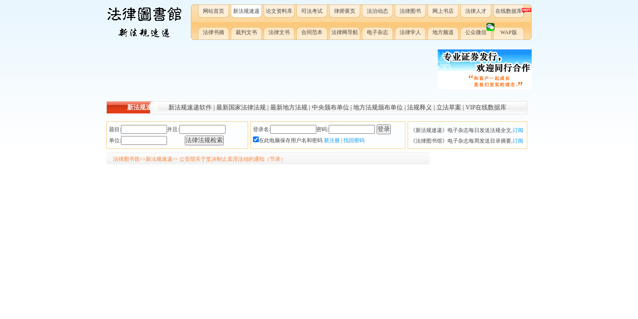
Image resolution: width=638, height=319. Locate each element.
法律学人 (410, 32)
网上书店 (443, 11)
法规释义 (419, 107)
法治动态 (377, 11)
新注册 (332, 140)
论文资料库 (279, 11)
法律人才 (475, 11)
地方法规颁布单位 (378, 107)
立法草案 (448, 107)
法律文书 (279, 32)
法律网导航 (344, 32)
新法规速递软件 (190, 107)
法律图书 (410, 11)
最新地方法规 (288, 107)
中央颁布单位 (330, 107)
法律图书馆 (126, 159)
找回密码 (354, 140)
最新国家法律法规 (241, 107)
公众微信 (478, 30)
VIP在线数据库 (486, 107)
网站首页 (213, 11)
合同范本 (312, 32)
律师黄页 (344, 11)
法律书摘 (213, 32)
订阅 (518, 130)
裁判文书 (246, 32)
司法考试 (312, 11)
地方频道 (443, 32)
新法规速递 (246, 11)
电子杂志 (377, 32)
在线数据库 (510, 11)
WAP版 (508, 32)
